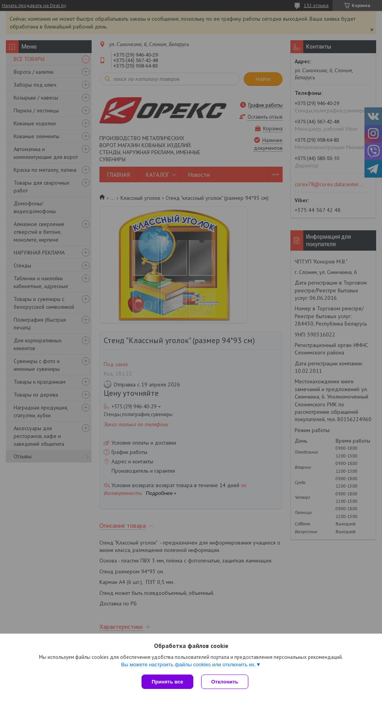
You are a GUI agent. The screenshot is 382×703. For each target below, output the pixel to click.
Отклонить (224, 682)
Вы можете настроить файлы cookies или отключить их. (188, 664)
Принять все (167, 682)
